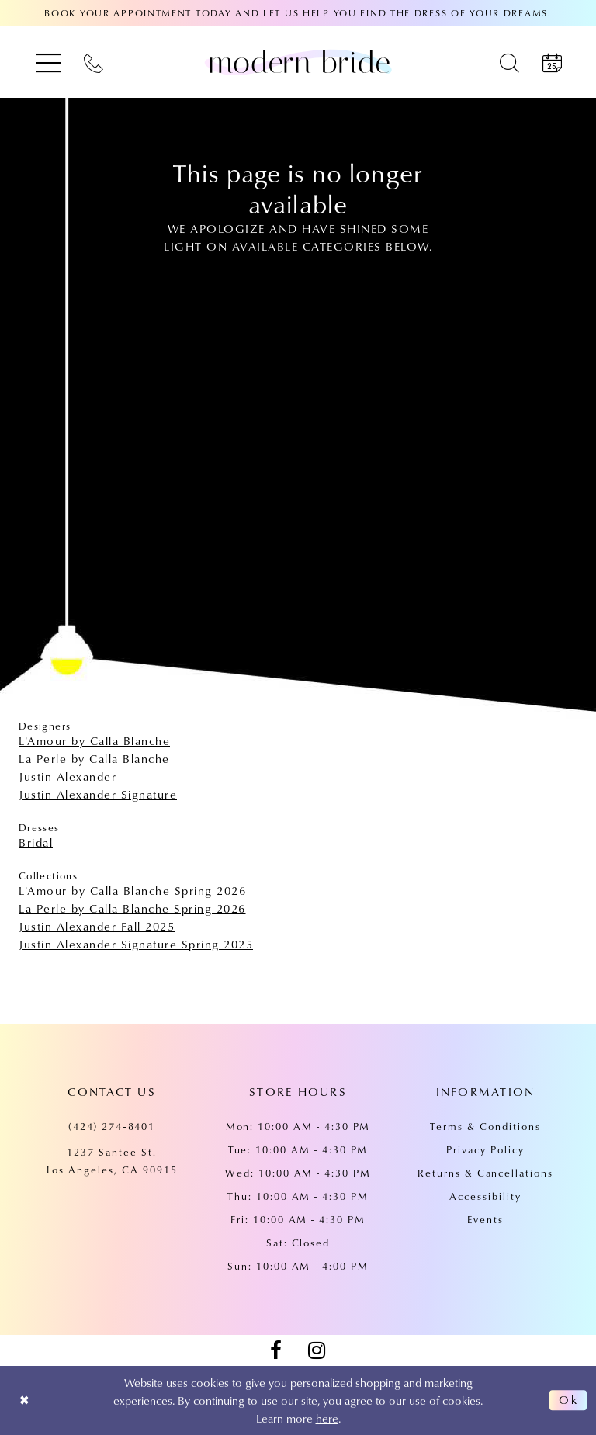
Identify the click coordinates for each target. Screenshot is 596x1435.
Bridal (36, 842)
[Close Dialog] (24, 1400)
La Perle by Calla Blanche (94, 758)
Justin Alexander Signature (98, 793)
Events (485, 1219)
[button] (48, 62)
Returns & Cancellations (485, 1173)
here (327, 1417)
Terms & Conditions (485, 1126)
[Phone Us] (93, 62)
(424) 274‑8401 (112, 1126)
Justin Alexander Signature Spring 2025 (136, 943)
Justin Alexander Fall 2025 (97, 925)
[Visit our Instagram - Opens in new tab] (317, 1350)
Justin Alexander (67, 776)
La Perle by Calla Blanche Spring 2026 (132, 908)
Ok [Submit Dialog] (569, 1400)
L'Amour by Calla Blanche (94, 740)
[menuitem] (48, 62)
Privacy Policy (485, 1149)
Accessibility (485, 1196)
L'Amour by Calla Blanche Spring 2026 (132, 890)
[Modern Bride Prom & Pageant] (298, 62)
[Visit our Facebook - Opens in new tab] (275, 1350)
